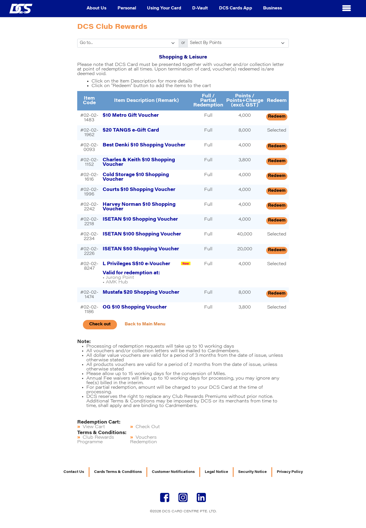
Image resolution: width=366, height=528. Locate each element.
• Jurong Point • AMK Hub (136, 273)
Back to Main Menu (145, 325)
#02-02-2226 (89, 251)
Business (272, 9)
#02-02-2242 (89, 206)
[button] (346, 8)
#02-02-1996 (89, 192)
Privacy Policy (290, 472)
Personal (127, 9)
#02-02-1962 (89, 132)
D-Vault (200, 9)
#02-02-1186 (89, 309)
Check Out (148, 427)
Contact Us (73, 472)
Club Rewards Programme (95, 439)
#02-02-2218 (89, 221)
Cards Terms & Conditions (118, 472)
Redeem (277, 117)
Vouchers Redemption (143, 439)
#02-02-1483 (89, 117)
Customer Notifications (173, 472)
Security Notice (252, 472)
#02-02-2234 (89, 236)
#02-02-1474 (89, 294)
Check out (100, 325)
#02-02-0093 (89, 147)
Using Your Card (164, 9)
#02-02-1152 (89, 162)
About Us (96, 9)
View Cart (94, 427)
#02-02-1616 (89, 177)
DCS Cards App (235, 9)
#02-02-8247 (89, 266)
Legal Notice (216, 472)
